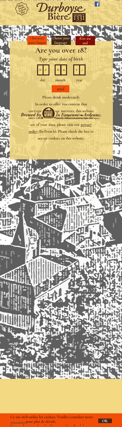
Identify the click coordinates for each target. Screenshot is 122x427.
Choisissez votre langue (37, 40)
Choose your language (61, 40)
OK (105, 421)
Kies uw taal (85, 40)
